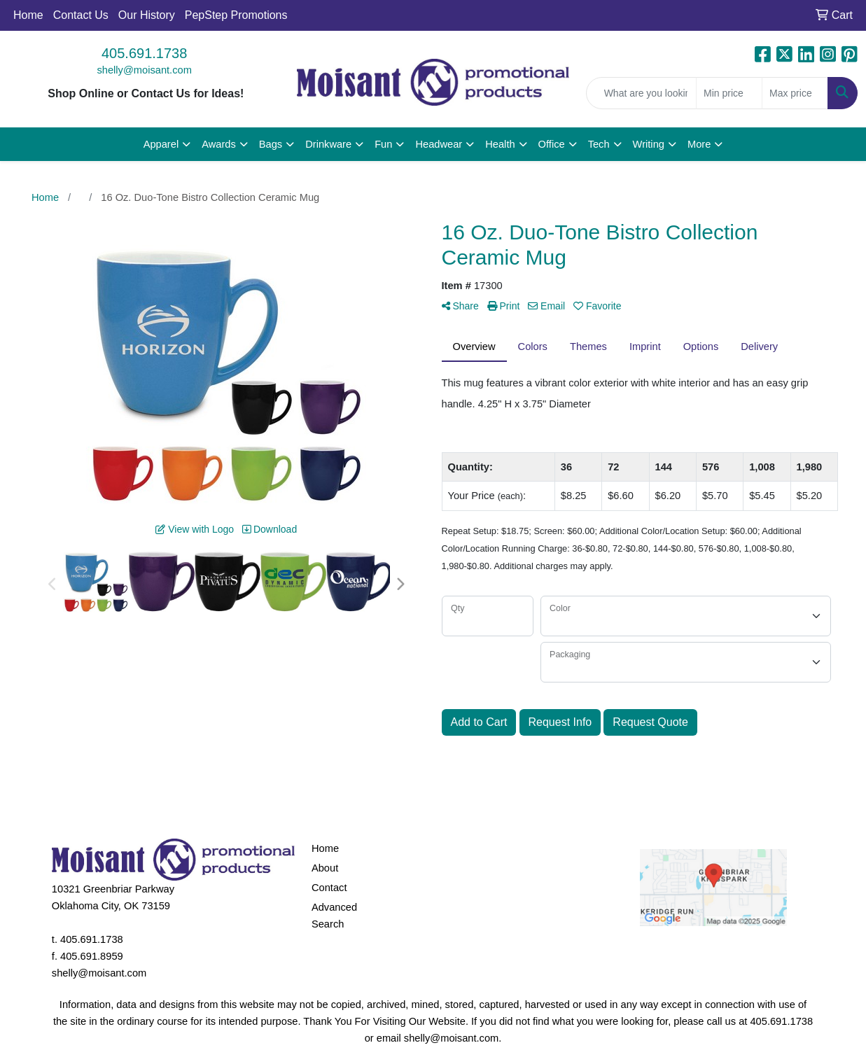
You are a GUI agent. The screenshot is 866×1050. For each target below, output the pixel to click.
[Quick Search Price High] (795, 93)
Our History (146, 15)
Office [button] (551, 144)
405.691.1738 (144, 53)
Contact (329, 887)
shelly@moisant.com (144, 70)
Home (28, 15)
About (325, 868)
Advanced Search (334, 916)
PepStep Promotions (236, 15)
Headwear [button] (438, 144)
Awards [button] (219, 144)
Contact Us (81, 15)
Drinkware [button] (328, 144)
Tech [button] (599, 144)
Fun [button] (383, 144)
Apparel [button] (161, 144)
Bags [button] (270, 144)
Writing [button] (648, 144)
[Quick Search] (641, 93)
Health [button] (500, 144)
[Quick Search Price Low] (729, 93)
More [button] (699, 144)
